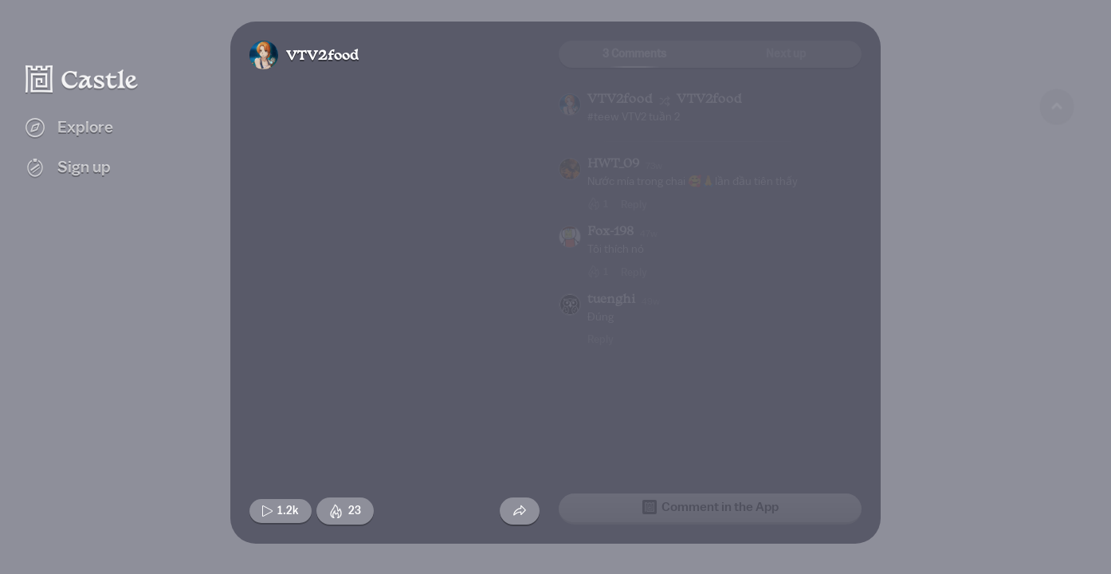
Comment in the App (710, 507)
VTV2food (322, 56)
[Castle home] (82, 78)
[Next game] (1056, 474)
